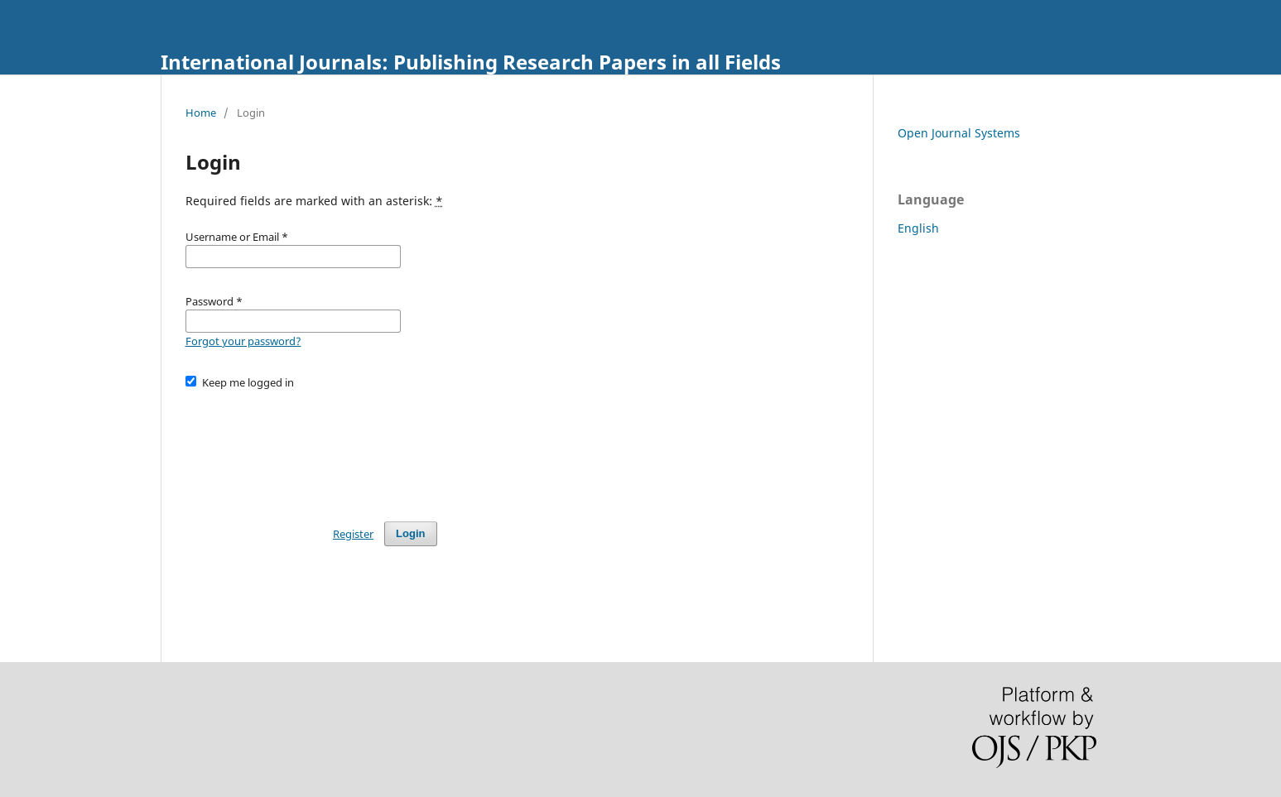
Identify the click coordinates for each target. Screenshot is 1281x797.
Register (353, 533)
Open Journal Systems (959, 133)
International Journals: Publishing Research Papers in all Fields (471, 61)
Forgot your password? (243, 341)
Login (410, 533)
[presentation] (311, 447)
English (918, 228)
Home (200, 112)
